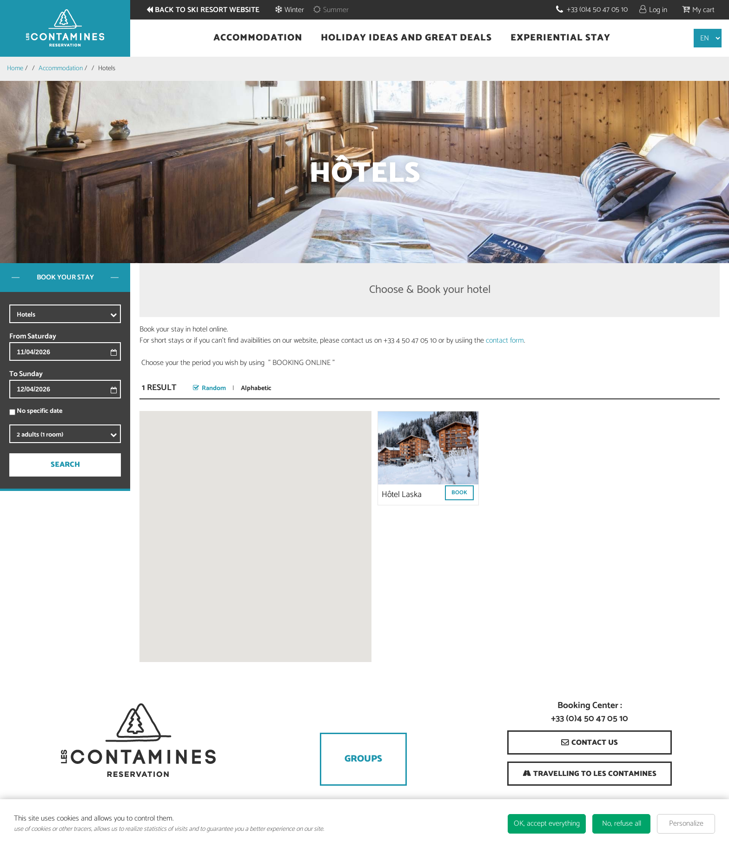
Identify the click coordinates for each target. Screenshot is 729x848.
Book (459, 492)
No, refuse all (621, 823)
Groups (363, 759)
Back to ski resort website (207, 10)
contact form (505, 340)
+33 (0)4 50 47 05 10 (597, 9)
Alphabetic (256, 388)
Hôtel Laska (402, 495)
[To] (81, 389)
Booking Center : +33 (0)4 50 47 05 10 (589, 712)
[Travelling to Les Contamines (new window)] (589, 774)
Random (214, 388)
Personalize (686, 823)
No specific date (39, 411)
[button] (698, 9)
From (17, 336)
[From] (81, 351)
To (13, 374)
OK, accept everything (547, 823)
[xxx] (81, 314)
